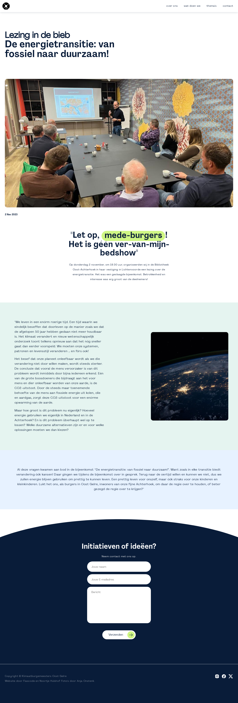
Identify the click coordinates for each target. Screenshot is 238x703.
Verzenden (122, 635)
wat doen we (192, 6)
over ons (172, 6)
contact (228, 6)
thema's (212, 6)
